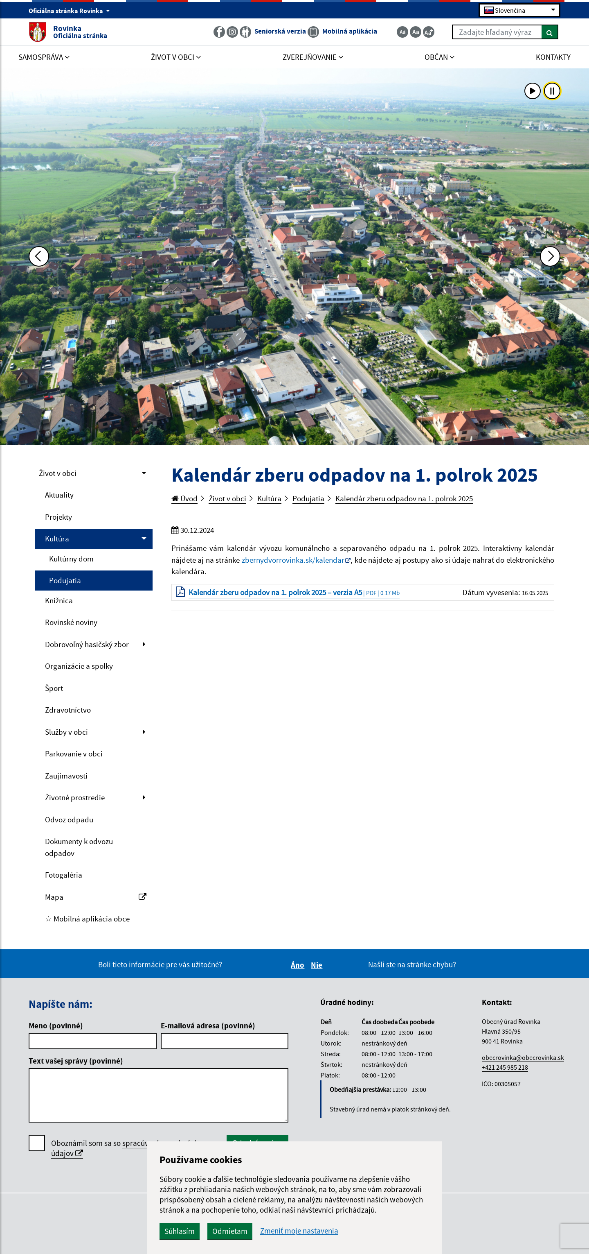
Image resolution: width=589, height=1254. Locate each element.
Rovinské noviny (71, 622)
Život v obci (57, 473)
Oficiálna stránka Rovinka (69, 11)
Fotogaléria (63, 875)
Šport (54, 688)
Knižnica (59, 600)
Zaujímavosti (66, 776)
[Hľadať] (550, 32)
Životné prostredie (75, 797)
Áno (299, 965)
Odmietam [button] (229, 1231)
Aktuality (59, 495)
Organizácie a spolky (79, 666)
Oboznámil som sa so (124, 1148)
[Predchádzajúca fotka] (39, 256)
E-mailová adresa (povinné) (208, 1025)
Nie (318, 965)
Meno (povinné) (56, 1025)
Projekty (58, 517)
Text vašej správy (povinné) (76, 1061)
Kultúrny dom (71, 559)
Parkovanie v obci (74, 753)
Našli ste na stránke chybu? (412, 964)
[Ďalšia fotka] (550, 256)
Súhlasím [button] (179, 1231)
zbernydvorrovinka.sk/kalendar (293, 560)
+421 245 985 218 (505, 1067)
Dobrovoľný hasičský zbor (87, 644)
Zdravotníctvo (68, 710)
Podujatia (65, 580)
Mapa (95, 897)
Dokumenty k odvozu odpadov (79, 847)
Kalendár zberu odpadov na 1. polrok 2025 (404, 498)
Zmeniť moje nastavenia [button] (299, 1231)
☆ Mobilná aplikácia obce (87, 919)
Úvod (184, 498)
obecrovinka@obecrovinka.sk (523, 1057)
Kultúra (57, 538)
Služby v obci (66, 732)
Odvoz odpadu (69, 819)
